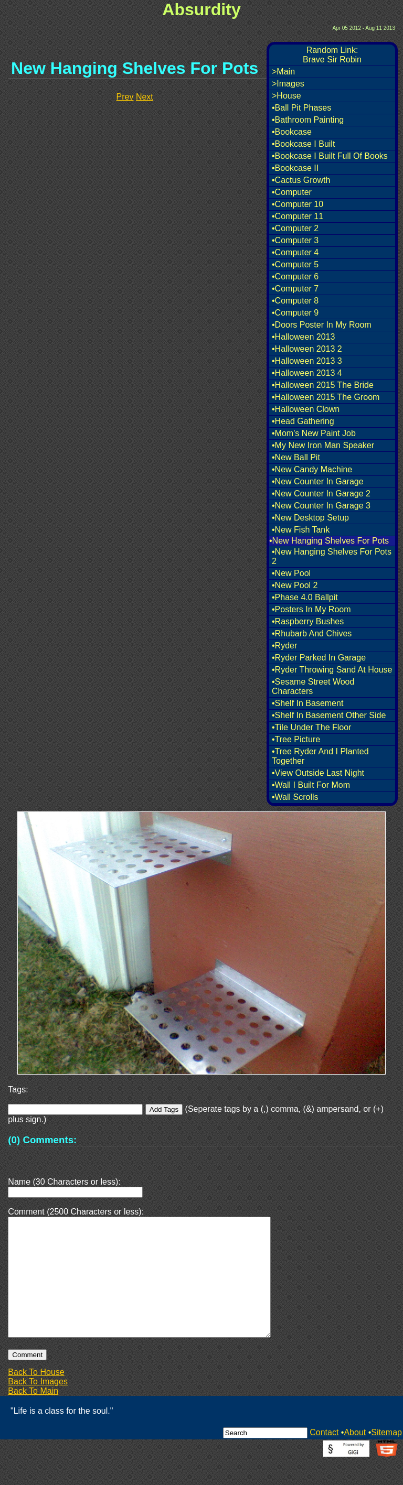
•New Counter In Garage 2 (321, 493)
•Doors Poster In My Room (322, 324)
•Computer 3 (295, 240)
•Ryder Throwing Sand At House (332, 669)
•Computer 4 (295, 252)
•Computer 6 (295, 276)
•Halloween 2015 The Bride (323, 385)
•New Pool (291, 573)
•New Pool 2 (294, 585)
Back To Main (33, 1416)
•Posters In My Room (311, 609)
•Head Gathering (303, 421)
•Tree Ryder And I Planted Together (320, 756)
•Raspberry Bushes (308, 621)
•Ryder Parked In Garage (319, 657)
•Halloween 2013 (303, 336)
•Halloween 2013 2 (307, 348)
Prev (125, 96)
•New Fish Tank (301, 529)
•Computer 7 (295, 288)
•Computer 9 (295, 312)
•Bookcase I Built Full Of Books (330, 155)
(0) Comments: (42, 1139)
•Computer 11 (297, 216)
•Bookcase (292, 131)
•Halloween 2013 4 (307, 372)
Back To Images (38, 1406)
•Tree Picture (296, 739)
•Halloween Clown (306, 409)
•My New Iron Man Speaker (323, 445)
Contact (324, 1457)
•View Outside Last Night (318, 772)
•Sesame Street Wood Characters (313, 686)
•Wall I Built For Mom (311, 785)
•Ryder (284, 645)
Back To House (36, 1397)
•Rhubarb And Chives (312, 633)
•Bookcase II (295, 168)
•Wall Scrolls (295, 797)
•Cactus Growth (301, 180)
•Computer (292, 192)
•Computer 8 (295, 300)
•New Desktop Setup (310, 517)
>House (286, 95)
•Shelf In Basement (307, 703)
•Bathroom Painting (308, 119)
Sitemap (386, 1457)
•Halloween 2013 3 (307, 360)
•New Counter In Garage (318, 481)
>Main (283, 71)
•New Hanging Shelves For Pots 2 (331, 556)
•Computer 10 (297, 204)
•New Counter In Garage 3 (321, 505)
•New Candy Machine (312, 469)
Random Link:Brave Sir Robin (332, 55)
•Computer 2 (295, 228)
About (355, 1457)
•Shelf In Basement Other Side (329, 715)
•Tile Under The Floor (311, 727)
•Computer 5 (295, 264)
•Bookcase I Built (303, 143)
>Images (288, 83)
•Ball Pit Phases (301, 107)
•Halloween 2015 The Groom (325, 397)
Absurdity (201, 9)
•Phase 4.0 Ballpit (305, 597)
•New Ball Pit (296, 457)
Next (144, 96)
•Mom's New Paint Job (314, 433)
